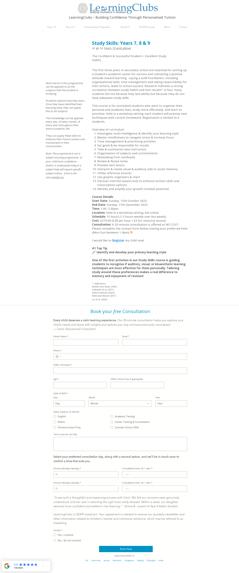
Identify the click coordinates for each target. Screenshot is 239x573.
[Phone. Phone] (123, 357)
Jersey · (108, 560)
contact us (57, 177)
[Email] (153, 342)
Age (56, 379)
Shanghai (151, 560)
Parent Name (60, 336)
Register (118, 240)
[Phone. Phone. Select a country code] (58, 356)
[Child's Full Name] (119, 371)
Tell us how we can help (65, 434)
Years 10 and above (117, 48)
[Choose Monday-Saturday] (56, 474)
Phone (57, 350)
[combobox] (120, 403)
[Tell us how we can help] (120, 444)
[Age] (79, 385)
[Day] (68, 403)
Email (125, 336)
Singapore (129, 560)
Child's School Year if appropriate (127, 379)
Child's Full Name (62, 364)
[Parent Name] (85, 342)
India (161, 560)
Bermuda (117, 560)
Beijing (140, 560)
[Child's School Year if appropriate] (136, 385)
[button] (54, 26)
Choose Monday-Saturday (67, 468)
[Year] (170, 403)
